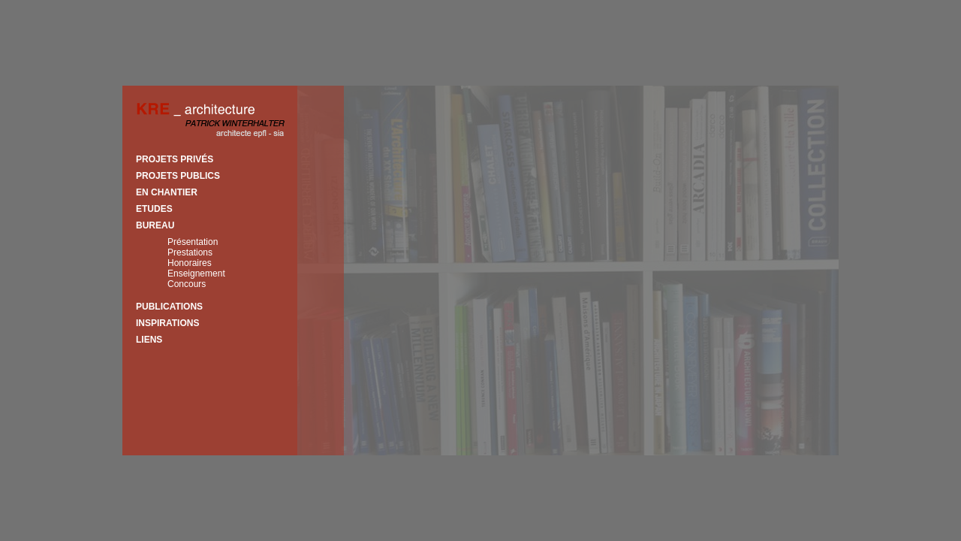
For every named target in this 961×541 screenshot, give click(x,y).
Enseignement (196, 273)
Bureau (155, 225)
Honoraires (189, 263)
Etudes (154, 209)
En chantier (166, 192)
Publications (169, 306)
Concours (186, 284)
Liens (149, 339)
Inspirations (167, 323)
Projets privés (174, 159)
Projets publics (178, 176)
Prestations (189, 252)
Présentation (192, 242)
